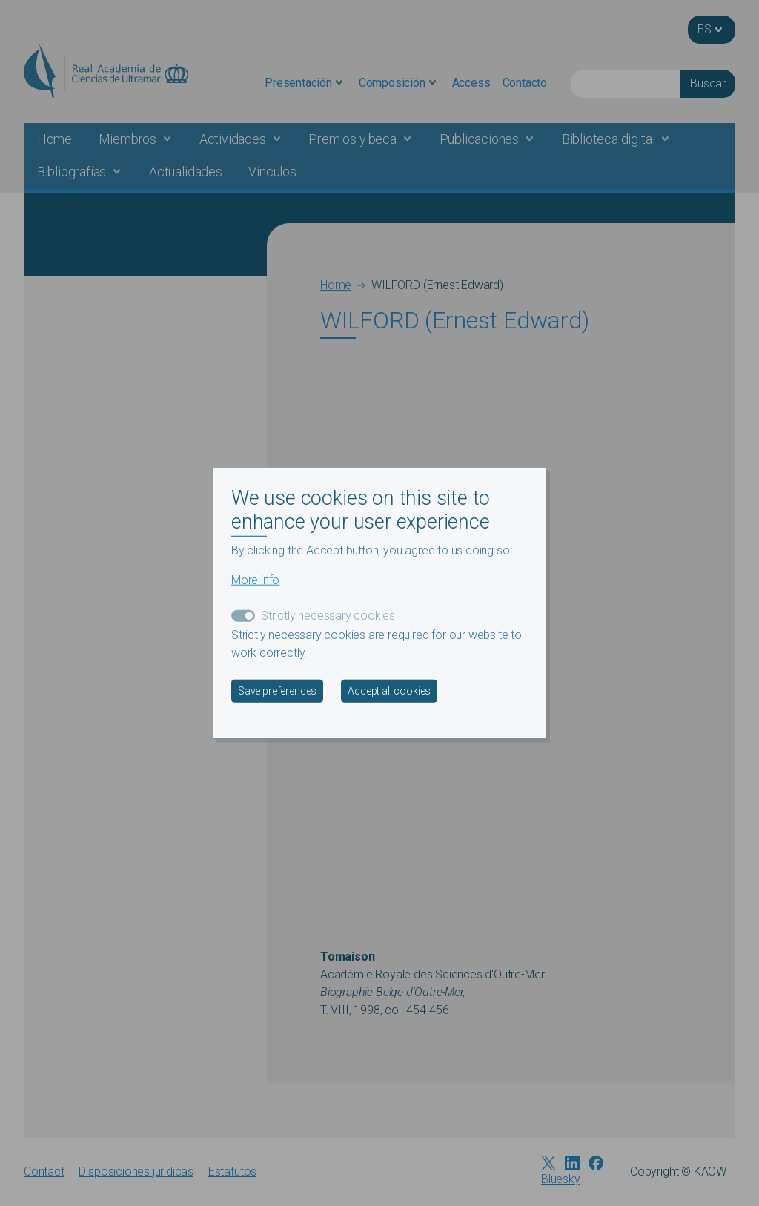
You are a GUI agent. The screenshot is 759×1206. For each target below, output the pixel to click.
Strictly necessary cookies (328, 616)
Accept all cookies (389, 691)
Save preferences (277, 691)
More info (255, 580)
